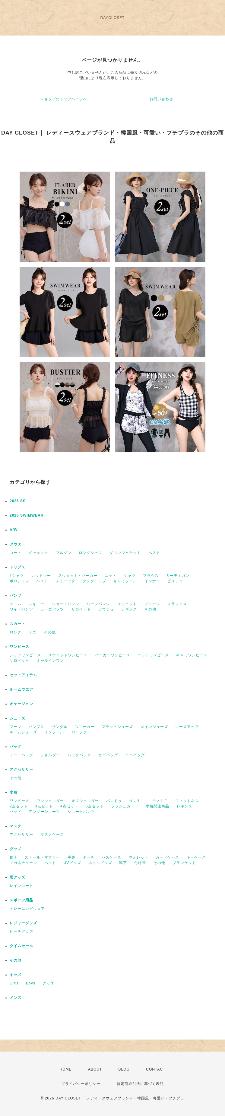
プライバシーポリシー (80, 1084)
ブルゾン (63, 553)
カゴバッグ (108, 755)
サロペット (81, 609)
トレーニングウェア (27, 908)
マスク (15, 826)
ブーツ (15, 727)
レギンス (129, 609)
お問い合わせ (161, 99)
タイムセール (21, 946)
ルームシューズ (23, 732)
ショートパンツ (65, 604)
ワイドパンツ (21, 609)
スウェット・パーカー (77, 576)
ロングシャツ (90, 553)
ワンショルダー (50, 801)
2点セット (19, 806)
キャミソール (125, 581)
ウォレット (138, 857)
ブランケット (184, 863)
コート (15, 553)
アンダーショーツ (44, 812)
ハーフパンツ (98, 604)
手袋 (71, 857)
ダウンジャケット (125, 553)
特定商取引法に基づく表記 (140, 1084)
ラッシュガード (124, 806)
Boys (30, 983)
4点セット (69, 806)
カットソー (41, 576)
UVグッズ (72, 863)
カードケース (167, 857)
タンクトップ (94, 581)
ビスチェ (175, 581)
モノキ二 (160, 801)
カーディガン (177, 576)
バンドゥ (114, 801)
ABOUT (95, 1069)
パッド (15, 812)
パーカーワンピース (112, 655)
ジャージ (152, 604)
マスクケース (52, 834)
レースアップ (187, 727)
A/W (13, 530)
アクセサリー (21, 769)
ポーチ (88, 857)
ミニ (32, 632)
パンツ (15, 595)
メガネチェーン (23, 863)
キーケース (196, 857)
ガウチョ (106, 609)
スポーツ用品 (21, 900)
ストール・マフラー (42, 857)
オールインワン (50, 660)
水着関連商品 (157, 806)
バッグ (15, 747)
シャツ (130, 576)
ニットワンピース (153, 655)
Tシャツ (17, 576)
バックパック (79, 755)
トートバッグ (21, 755)
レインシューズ (154, 727)
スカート (17, 624)
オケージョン (21, 704)
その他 (150, 609)
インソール (54, 732)
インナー (152, 581)
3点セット (44, 806)
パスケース (111, 857)
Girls (14, 983)
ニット (110, 576)
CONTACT (155, 1069)
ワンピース (19, 647)
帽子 (13, 857)
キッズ (15, 975)
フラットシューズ (117, 727)
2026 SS (18, 501)
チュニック (65, 581)
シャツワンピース (25, 655)
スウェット (127, 604)
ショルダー (50, 755)
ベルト (50, 863)
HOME (66, 1069)
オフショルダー (85, 801)
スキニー (36, 604)
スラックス (177, 604)
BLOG (124, 1069)
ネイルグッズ (100, 863)
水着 (13, 792)
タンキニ (137, 801)
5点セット (95, 806)
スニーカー (84, 727)
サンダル (60, 727)
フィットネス (187, 801)
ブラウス (151, 576)
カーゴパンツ (52, 609)
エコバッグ (135, 755)
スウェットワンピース (67, 655)
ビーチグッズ (21, 931)
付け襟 (140, 863)
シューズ (17, 718)
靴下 (123, 863)
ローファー (81, 732)
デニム (15, 604)
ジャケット (38, 553)
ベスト (154, 553)
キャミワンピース (192, 655)
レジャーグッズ (23, 923)
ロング (15, 632)
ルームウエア (21, 689)
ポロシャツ (19, 581)
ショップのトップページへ (63, 99)
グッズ (15, 849)
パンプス (36, 727)
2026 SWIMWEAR (26, 515)
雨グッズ (17, 877)
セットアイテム (23, 675)
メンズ (15, 998)
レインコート (21, 886)
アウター (17, 544)
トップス (17, 567)
